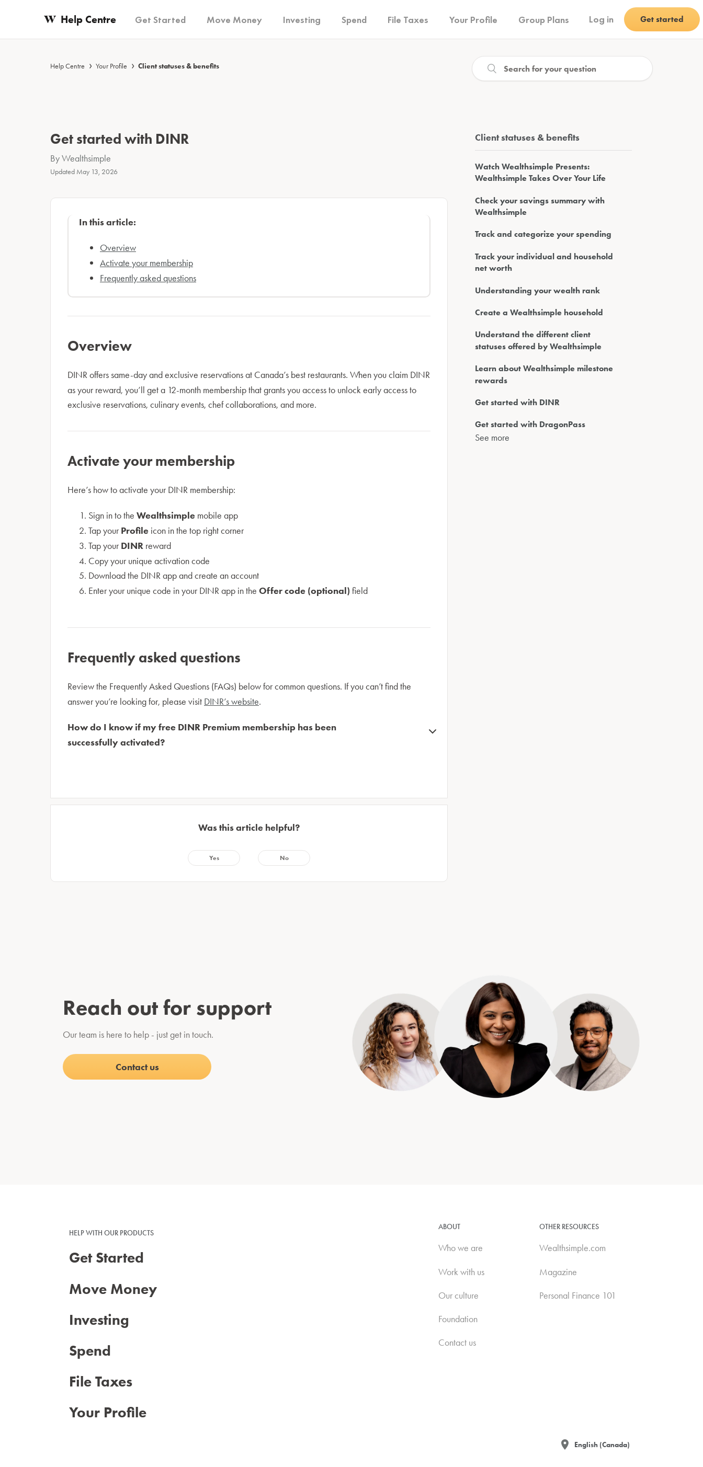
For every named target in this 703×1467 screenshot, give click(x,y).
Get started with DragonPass (530, 424)
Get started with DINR (517, 402)
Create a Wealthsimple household (539, 312)
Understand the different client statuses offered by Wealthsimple (538, 340)
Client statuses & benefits (178, 66)
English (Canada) (602, 1444)
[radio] (214, 858)
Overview (118, 248)
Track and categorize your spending (543, 233)
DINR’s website (231, 701)
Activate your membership (146, 263)
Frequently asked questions (148, 278)
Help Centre (67, 66)
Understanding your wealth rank (537, 290)
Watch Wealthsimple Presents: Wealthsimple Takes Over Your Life (540, 172)
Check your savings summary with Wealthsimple (540, 206)
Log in (601, 19)
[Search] (562, 68)
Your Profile (111, 66)
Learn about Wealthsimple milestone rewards (544, 374)
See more (492, 437)
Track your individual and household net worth (544, 262)
